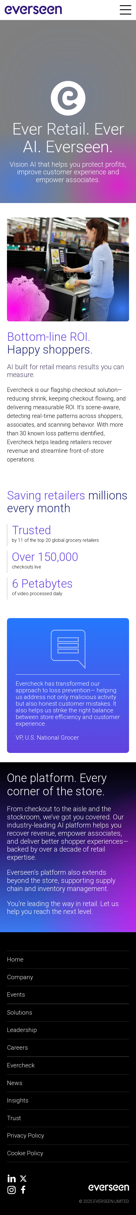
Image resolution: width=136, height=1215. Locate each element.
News (14, 1083)
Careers (17, 1047)
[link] (125, 10)
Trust (14, 1118)
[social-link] (11, 1178)
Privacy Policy (25, 1135)
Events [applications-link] (16, 994)
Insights (17, 1100)
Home (15, 959)
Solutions (19, 1012)
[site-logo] (33, 10)
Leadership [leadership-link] (22, 1029)
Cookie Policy (25, 1153)
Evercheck (21, 1065)
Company (20, 977)
